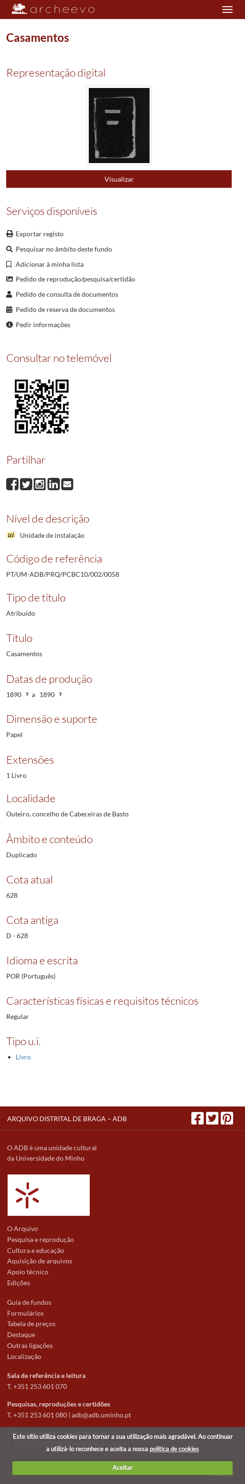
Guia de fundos (29, 1302)
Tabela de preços (31, 1323)
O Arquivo (22, 1228)
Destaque (21, 1334)
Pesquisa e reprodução (40, 1239)
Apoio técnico (27, 1272)
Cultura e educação (35, 1250)
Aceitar (122, 1467)
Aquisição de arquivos (39, 1261)
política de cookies (174, 1449)
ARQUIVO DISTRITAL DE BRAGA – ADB (67, 1119)
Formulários (25, 1313)
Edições (18, 1283)
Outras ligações (30, 1345)
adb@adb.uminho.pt (101, 1415)
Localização (24, 1356)
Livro (23, 1057)
